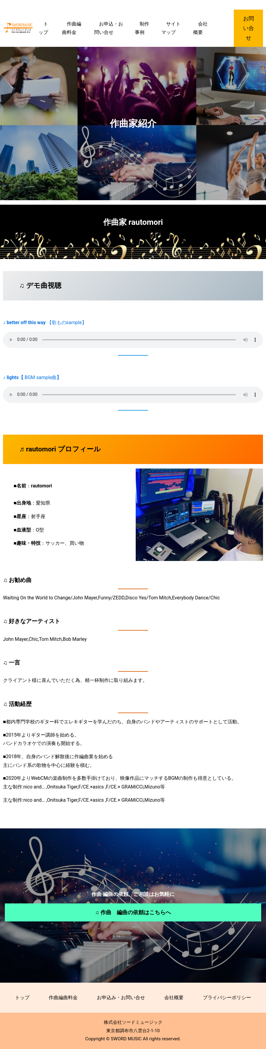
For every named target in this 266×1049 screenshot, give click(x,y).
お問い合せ (248, 28)
